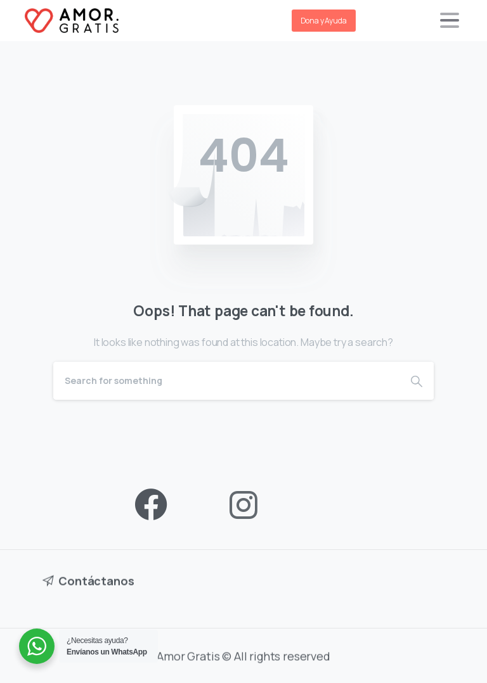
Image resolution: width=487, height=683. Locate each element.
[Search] (226, 381)
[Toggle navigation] (449, 20)
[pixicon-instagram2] (243, 505)
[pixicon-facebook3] (151, 505)
